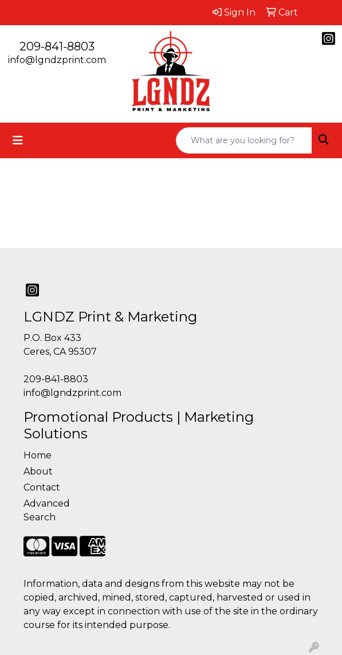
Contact (41, 487)
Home (37, 455)
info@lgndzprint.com (57, 59)
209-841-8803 (57, 46)
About (38, 471)
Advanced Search (46, 510)
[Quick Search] (244, 140)
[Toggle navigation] (18, 140)
